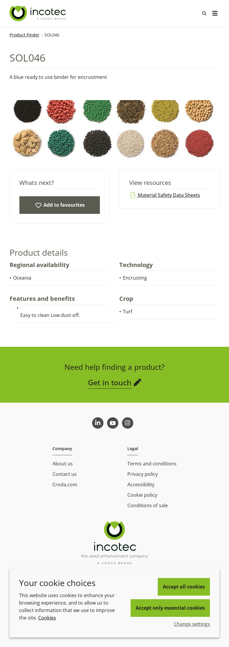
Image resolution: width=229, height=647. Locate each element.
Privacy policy (142, 474)
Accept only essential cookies (170, 608)
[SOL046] (59, 205)
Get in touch (109, 382)
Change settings (192, 624)
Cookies (47, 617)
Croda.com (64, 484)
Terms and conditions (152, 463)
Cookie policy (142, 495)
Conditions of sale (147, 505)
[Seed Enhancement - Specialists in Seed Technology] (38, 13)
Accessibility (140, 484)
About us (62, 463)
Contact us (64, 474)
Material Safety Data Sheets (164, 195)
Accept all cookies (184, 586)
